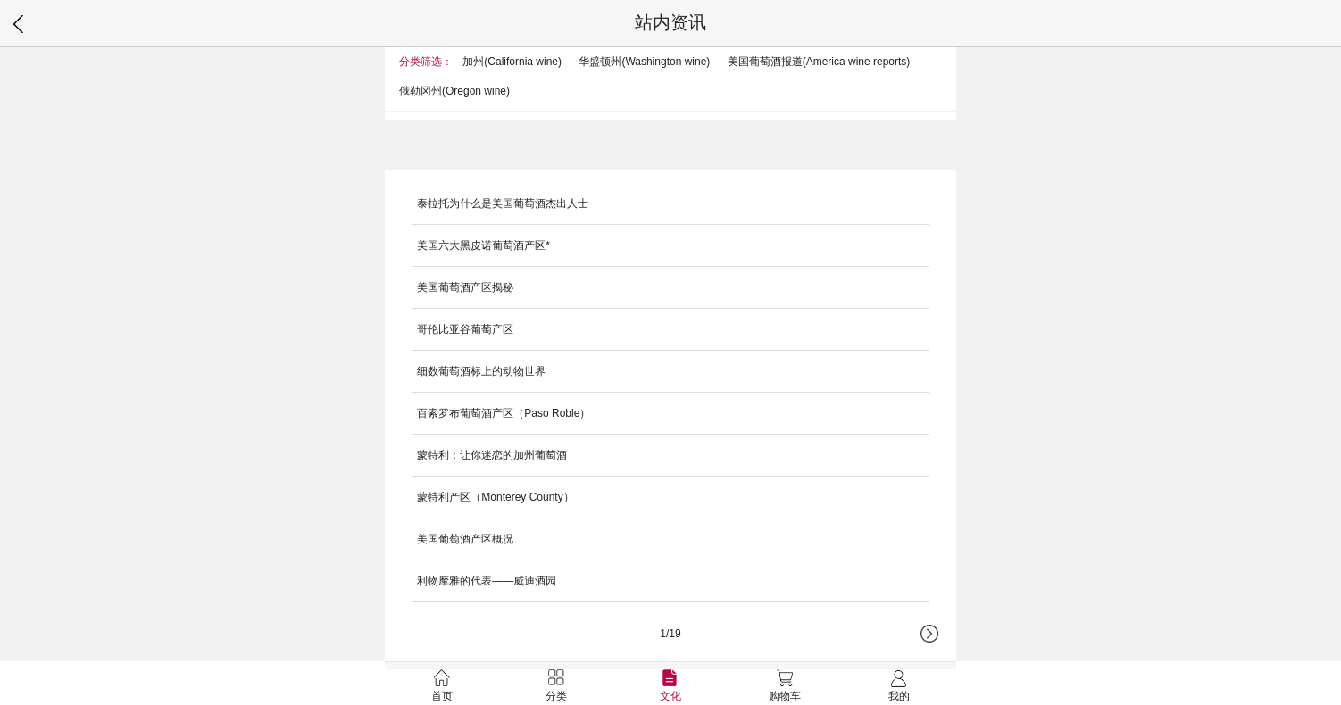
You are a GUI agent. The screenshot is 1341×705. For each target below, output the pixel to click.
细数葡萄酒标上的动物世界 (481, 371)
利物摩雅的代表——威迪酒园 (486, 581)
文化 (670, 685)
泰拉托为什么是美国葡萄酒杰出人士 (502, 203)
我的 (899, 685)
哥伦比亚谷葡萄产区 (465, 329)
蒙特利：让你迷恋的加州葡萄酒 (492, 455)
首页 (442, 685)
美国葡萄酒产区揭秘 (465, 287)
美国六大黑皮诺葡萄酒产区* (483, 245)
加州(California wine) (512, 61)
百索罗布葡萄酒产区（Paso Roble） (503, 413)
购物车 (785, 685)
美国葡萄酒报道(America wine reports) (819, 61)
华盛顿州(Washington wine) (644, 61)
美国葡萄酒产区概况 (465, 539)
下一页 (938, 642)
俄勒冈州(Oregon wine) (454, 91)
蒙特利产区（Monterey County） (495, 497)
